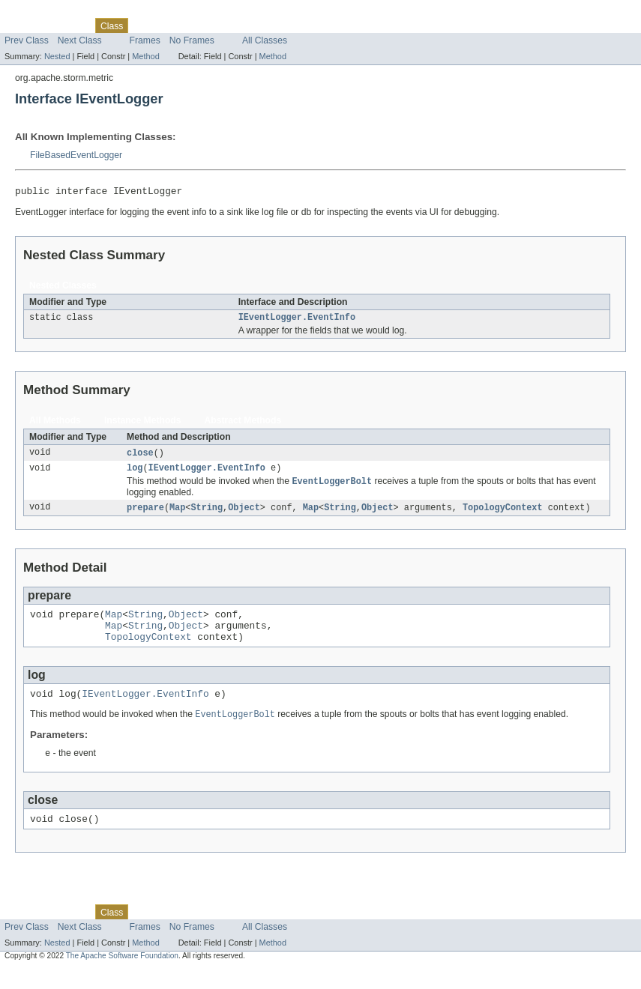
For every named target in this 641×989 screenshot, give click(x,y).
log (134, 474)
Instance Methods (142, 424)
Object (244, 515)
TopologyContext (503, 515)
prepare (145, 515)
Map (177, 515)
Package (69, 25)
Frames (145, 40)
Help (286, 25)
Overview (23, 25)
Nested (57, 56)
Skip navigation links (41, 12)
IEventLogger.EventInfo (296, 321)
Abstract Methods (243, 424)
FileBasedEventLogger (76, 155)
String (206, 515)
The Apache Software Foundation (122, 976)
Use (144, 25)
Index (256, 25)
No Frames (191, 40)
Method (145, 56)
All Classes (264, 40)
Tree (171, 25)
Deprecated (213, 25)
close (140, 457)
